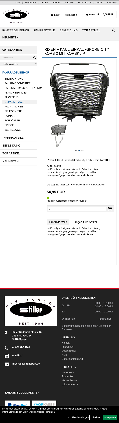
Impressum (68, 346)
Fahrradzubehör (15, 30)
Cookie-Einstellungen (78, 417)
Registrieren (70, 14)
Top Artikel (91, 30)
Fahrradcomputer (18, 83)
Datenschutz (69, 351)
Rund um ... (84, 3)
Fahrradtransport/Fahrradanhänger (21, 88)
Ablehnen (96, 417)
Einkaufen (30, 3)
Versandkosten (70, 380)
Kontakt (66, 342)
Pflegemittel (14, 111)
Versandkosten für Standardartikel (87, 184)
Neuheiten (10, 37)
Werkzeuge (13, 130)
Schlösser (12, 120)
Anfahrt (44, 3)
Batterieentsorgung (72, 359)
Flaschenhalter (16, 92)
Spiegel (10, 125)
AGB (64, 355)
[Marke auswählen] (18, 64)
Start (17, 3)
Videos (99, 3)
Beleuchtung (14, 78)
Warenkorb (68, 372)
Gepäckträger (15, 102)
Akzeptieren (110, 417)
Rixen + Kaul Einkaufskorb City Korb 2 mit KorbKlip (78, 160)
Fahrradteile (44, 30)
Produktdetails (58, 222)
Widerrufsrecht (70, 384)
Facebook (112, 3)
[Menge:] (77, 208)
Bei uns (56, 3)
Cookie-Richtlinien (46, 412)
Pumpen (10, 116)
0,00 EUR (99, 14)
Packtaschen (14, 106)
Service (69, 3)
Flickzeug (12, 97)
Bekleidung (69, 30)
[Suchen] (113, 30)
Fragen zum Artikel (85, 222)
